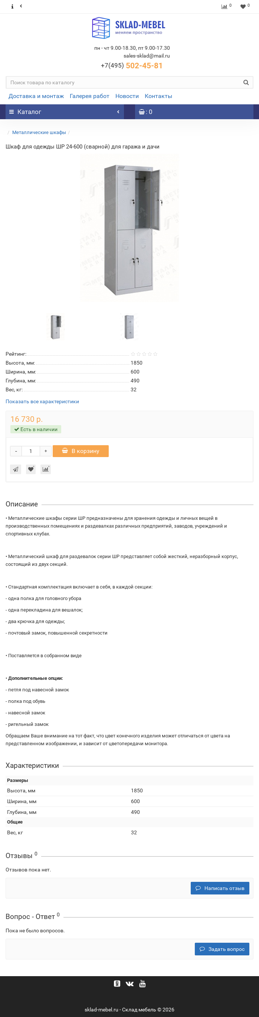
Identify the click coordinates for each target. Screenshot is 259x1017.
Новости (127, 96)
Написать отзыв (220, 888)
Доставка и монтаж (36, 96)
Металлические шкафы (39, 132)
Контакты (158, 96)
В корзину (80, 450)
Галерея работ (89, 96)
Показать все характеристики (42, 401)
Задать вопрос (222, 949)
